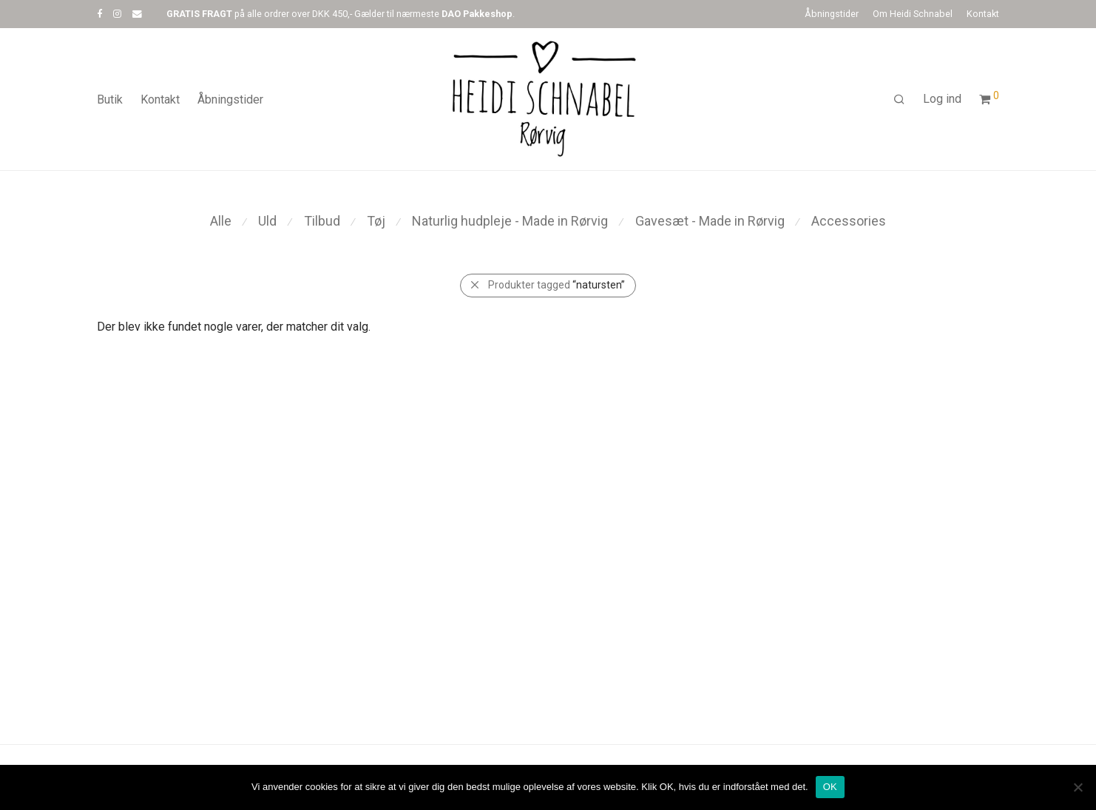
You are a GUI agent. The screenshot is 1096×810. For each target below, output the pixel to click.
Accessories (848, 221)
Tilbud (322, 221)
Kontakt (983, 14)
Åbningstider (832, 14)
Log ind (942, 99)
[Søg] (899, 99)
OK (830, 786)
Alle (220, 221)
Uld (267, 221)
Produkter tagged (556, 285)
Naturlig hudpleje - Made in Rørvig (510, 221)
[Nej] (1077, 787)
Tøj (376, 221)
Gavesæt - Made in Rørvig (710, 221)
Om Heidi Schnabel (913, 14)
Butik (110, 99)
